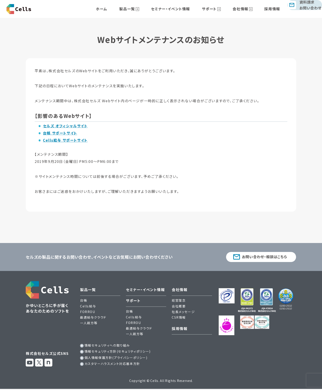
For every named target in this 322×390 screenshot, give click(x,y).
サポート (211, 8)
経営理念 (179, 301)
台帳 (83, 301)
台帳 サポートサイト (60, 133)
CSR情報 (179, 318)
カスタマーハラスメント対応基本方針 (112, 364)
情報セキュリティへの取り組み (107, 346)
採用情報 (264, 8)
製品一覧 (138, 8)
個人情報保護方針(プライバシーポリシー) (116, 358)
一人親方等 (88, 324)
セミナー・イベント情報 (177, 8)
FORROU (87, 313)
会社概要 (179, 307)
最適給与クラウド (93, 318)
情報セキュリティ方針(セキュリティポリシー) (118, 352)
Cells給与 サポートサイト (65, 140)
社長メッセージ (183, 313)
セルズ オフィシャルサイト (65, 125)
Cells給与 (88, 307)
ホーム (117, 8)
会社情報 (237, 8)
